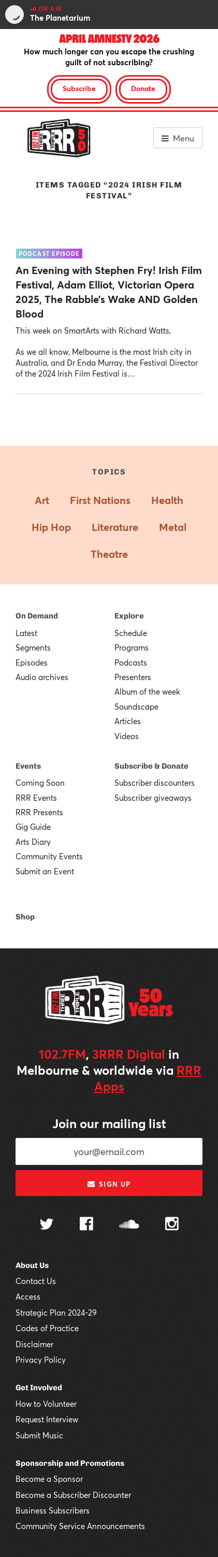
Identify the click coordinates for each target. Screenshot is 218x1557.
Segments (33, 647)
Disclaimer (34, 1344)
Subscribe (79, 88)
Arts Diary (33, 842)
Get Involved (39, 1387)
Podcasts (130, 662)
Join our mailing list (109, 1123)
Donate (143, 88)
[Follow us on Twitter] (46, 1225)
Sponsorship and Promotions (70, 1463)
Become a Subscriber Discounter (73, 1495)
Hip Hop (51, 527)
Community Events (49, 856)
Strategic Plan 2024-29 (56, 1312)
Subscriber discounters (154, 782)
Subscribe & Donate (151, 766)
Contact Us (36, 1281)
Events (28, 766)
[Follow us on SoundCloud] (129, 1225)
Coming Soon (40, 782)
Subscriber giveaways (153, 797)
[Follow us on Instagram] (172, 1225)
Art (42, 500)
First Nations (100, 500)
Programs (131, 647)
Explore (129, 616)
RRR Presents (39, 812)
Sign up (109, 1184)
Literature (115, 527)
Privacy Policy (41, 1359)
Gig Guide (33, 826)
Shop (25, 916)
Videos (126, 736)
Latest (26, 633)
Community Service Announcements (80, 1526)
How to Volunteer (46, 1404)
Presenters (132, 677)
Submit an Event (45, 871)
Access (28, 1296)
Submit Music (39, 1435)
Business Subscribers (53, 1510)
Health (167, 500)
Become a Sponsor (49, 1479)
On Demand (37, 616)
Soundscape (136, 706)
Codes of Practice (47, 1328)
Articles (127, 721)
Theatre (109, 554)
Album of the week (147, 691)
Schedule (130, 633)
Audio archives (42, 677)
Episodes (32, 662)
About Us (32, 1265)
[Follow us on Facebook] (86, 1225)
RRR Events (36, 797)
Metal (172, 527)
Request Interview (47, 1419)
